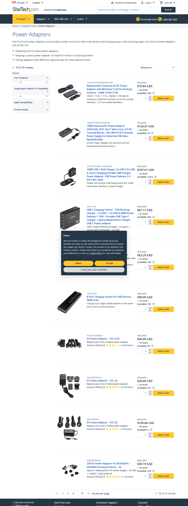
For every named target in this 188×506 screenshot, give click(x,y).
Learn (80, 19)
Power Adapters (46, 26)
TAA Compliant (21, 77)
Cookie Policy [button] (95, 253)
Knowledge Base (146, 19)
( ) (127, 345)
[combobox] (157, 67)
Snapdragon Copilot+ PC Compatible (31, 88)
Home (15, 26)
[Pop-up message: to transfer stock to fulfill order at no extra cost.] (153, 93)
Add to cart (163, 98)
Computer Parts (28, 26)
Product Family (21, 109)
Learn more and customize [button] (94, 270)
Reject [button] (78, 263)
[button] (173, 67)
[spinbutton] (142, 98)
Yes (20, 96)
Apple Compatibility (23, 102)
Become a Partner (24, 502)
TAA (20, 82)
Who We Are (61, 19)
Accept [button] (109, 263)
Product (21, 19)
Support (41, 19)
